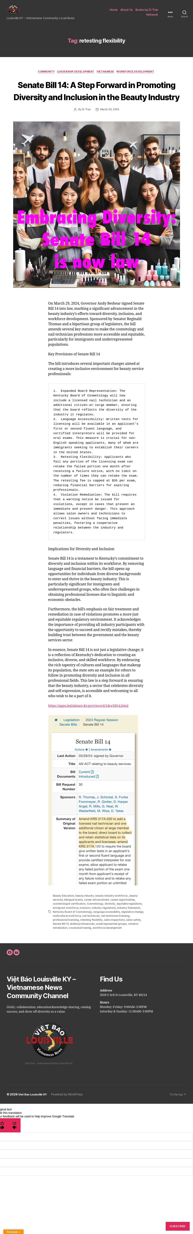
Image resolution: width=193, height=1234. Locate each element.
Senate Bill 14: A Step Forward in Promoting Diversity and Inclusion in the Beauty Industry (96, 101)
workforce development (108, 945)
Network (152, 17)
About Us (126, 12)
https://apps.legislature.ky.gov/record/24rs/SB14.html (91, 723)
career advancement (97, 917)
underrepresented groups (113, 941)
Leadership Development (75, 76)
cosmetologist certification (69, 921)
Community (44, 76)
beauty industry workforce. (112, 913)
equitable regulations (130, 921)
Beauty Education (64, 913)
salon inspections (115, 937)
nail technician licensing (126, 933)
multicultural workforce (77, 933)
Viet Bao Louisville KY (33, 1111)
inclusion (85, 925)
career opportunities (124, 917)
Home (114, 12)
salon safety (134, 937)
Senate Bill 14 (61, 941)
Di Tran (86, 127)
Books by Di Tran (146, 12)
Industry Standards (128, 925)
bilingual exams (74, 917)
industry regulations (104, 925)
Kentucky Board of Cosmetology (73, 929)
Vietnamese (107, 76)
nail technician (101, 933)
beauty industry (85, 913)
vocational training (80, 945)
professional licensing (66, 937)
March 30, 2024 (109, 127)
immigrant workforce (66, 925)
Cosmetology (95, 921)
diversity (110, 921)
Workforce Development (138, 76)
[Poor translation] (14, 1143)
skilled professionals (83, 941)
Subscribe (178, 1226)
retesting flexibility (92, 937)
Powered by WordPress (69, 1111)
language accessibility (107, 929)
